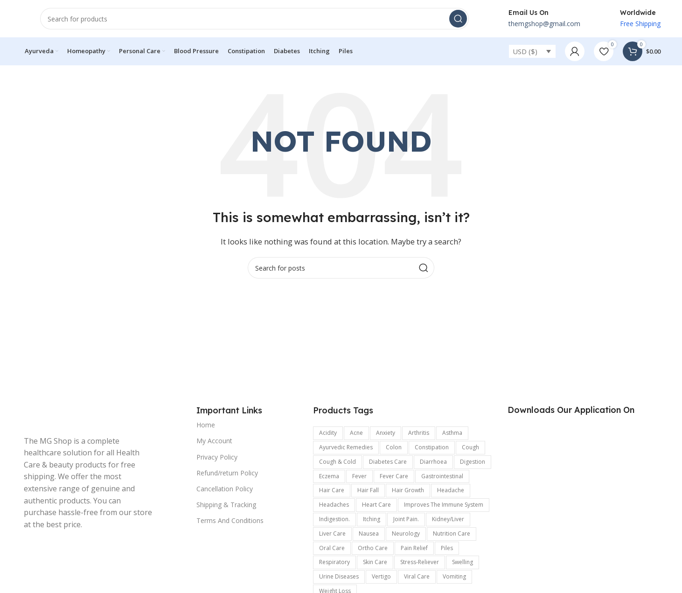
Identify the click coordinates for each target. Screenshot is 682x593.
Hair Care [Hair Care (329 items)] (331, 490)
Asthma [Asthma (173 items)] (452, 433)
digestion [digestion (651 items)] (472, 462)
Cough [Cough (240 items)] (470, 447)
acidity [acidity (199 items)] (328, 433)
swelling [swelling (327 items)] (462, 562)
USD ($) (525, 51)
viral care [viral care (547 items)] (417, 576)
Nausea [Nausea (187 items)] (369, 533)
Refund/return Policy (227, 472)
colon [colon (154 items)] (394, 447)
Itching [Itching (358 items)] (371, 519)
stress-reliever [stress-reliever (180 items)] (419, 562)
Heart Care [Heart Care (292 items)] (376, 505)
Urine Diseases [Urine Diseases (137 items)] (339, 576)
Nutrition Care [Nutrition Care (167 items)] (451, 533)
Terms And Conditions (230, 520)
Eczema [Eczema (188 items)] (329, 476)
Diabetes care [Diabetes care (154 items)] (388, 462)
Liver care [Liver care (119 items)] (332, 533)
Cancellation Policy (224, 488)
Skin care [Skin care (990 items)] (375, 562)
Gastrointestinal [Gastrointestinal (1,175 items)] (442, 476)
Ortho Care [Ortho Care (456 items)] (373, 548)
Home (205, 424)
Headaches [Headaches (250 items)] (334, 505)
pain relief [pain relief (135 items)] (414, 548)
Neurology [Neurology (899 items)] (406, 533)
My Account (214, 440)
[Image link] (89, 415)
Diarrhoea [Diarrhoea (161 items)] (433, 462)
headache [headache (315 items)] (450, 490)
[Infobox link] (533, 18)
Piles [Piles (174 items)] (447, 548)
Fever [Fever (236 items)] (359, 476)
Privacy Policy (216, 457)
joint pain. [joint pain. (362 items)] (406, 519)
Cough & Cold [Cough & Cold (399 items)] (337, 462)
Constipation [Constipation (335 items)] (432, 447)
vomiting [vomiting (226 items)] (454, 576)
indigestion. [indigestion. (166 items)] (334, 519)
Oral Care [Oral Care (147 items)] (332, 548)
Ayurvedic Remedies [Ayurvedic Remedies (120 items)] (346, 447)
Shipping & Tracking (226, 504)
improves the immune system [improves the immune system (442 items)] (443, 505)
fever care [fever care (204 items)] (394, 476)
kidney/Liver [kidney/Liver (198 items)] (448, 519)
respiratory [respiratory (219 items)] (334, 562)
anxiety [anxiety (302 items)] (385, 433)
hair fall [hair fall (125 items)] (368, 490)
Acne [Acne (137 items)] (356, 433)
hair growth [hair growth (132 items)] (408, 490)
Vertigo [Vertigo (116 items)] (381, 576)
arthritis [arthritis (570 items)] (418, 433)
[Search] (254, 18)
